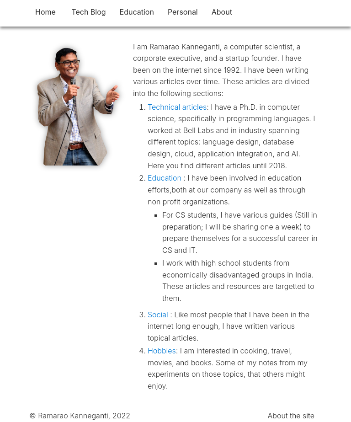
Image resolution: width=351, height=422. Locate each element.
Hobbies (162, 350)
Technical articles (177, 107)
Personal (183, 11)
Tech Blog (88, 11)
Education (137, 11)
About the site (291, 415)
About (222, 11)
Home (45, 11)
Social (159, 314)
